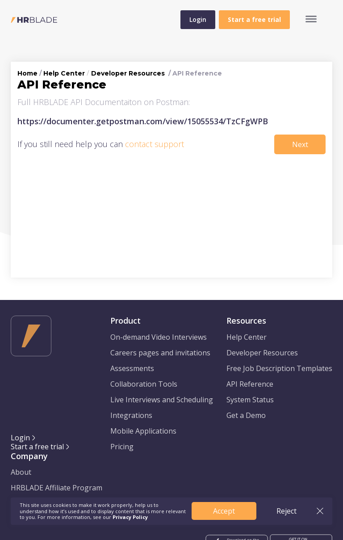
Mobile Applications (143, 431)
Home (27, 73)
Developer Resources (128, 73)
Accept (224, 511)
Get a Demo (246, 415)
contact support (154, 144)
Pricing (122, 446)
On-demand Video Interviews (158, 337)
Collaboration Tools (143, 384)
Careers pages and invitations (160, 353)
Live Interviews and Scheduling (161, 400)
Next (300, 144)
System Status (250, 400)
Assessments (132, 368)
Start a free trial (37, 446)
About (21, 472)
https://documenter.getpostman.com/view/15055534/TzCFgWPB (142, 121)
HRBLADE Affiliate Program (56, 488)
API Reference (249, 384)
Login (197, 19)
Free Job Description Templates (279, 368)
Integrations (131, 415)
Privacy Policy (130, 517)
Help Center (64, 73)
